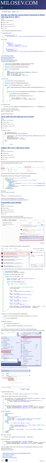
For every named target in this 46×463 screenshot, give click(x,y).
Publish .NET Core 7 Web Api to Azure (15, 148)
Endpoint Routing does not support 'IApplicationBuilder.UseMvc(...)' (17, 453)
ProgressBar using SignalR (11, 203)
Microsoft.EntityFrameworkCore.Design (9, 60)
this (18, 216)
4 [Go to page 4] (12, 460)
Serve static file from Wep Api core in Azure (17, 117)
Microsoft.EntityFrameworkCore (7, 57)
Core (8, 22)
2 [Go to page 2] (8, 460)
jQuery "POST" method (7, 456)
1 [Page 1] (6, 460)
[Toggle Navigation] (1, 8)
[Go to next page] (15, 460)
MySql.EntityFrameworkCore (7, 58)
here (12, 113)
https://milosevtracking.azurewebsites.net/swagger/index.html (14, 199)
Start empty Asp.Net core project (10, 457)
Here (2, 161)
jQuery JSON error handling (8, 454)
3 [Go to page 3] (10, 460)
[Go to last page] (17, 460)
